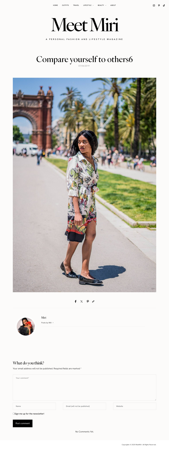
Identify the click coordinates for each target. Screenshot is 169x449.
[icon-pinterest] (159, 5)
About (113, 5)
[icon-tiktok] (164, 5)
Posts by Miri (47, 322)
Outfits (65, 5)
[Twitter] (81, 301)
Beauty (101, 5)
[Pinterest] (87, 301)
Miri (43, 317)
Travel (76, 5)
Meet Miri (84, 24)
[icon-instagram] (154, 5)
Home (55, 5)
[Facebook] (75, 301)
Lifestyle (87, 5)
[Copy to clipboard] (93, 301)
